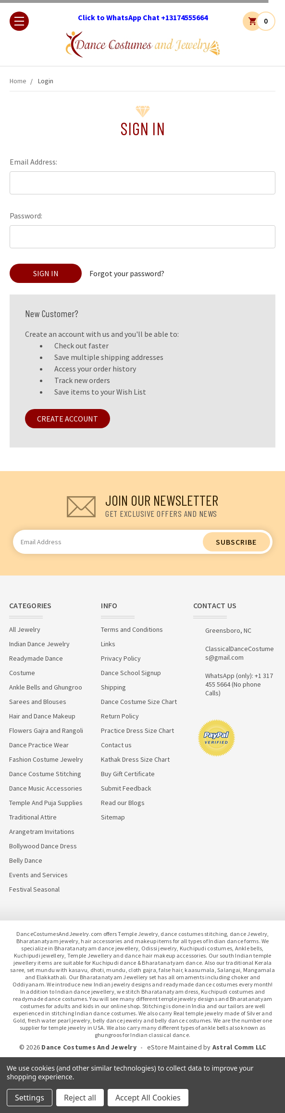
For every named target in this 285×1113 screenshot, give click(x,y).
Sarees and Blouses (37, 701)
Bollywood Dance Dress (43, 846)
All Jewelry (24, 629)
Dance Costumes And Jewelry (88, 1047)
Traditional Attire (33, 817)
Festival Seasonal (34, 889)
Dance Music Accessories (45, 788)
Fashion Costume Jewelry (46, 759)
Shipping (113, 687)
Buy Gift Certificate (128, 773)
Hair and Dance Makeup (42, 716)
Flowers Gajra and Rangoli (46, 730)
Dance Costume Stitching (45, 773)
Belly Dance (25, 860)
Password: (26, 215)
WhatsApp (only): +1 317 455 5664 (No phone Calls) (239, 684)
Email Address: (33, 161)
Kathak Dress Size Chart (135, 759)
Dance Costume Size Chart (139, 701)
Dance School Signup (131, 672)
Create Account (67, 418)
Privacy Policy (121, 658)
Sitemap (113, 817)
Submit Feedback (126, 788)
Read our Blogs (123, 802)
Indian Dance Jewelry (39, 644)
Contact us (116, 745)
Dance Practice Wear (39, 745)
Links (108, 644)
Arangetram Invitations (41, 831)
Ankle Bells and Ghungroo (45, 687)
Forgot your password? (126, 273)
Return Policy (120, 716)
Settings (29, 1097)
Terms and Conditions (132, 629)
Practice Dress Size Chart (137, 730)
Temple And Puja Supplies (46, 802)
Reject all (80, 1097)
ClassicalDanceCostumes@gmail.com (239, 653)
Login (45, 81)
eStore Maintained (174, 1047)
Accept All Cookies (148, 1097)
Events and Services (38, 874)
